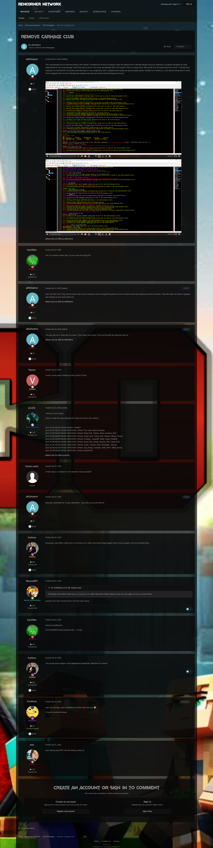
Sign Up (189, 4)
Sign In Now (147, 811)
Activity (39, 12)
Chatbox (116, 12)
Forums (21, 18)
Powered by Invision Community (106, 847)
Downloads (99, 12)
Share (167, 47)
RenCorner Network (39, 3)
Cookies (116, 841)
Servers (70, 12)
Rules (84, 12)
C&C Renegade (48, 48)
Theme (97, 841)
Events (31, 18)
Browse (25, 12)
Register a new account (66, 811)
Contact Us (106, 841)
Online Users (44, 18)
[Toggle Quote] (49, 588)
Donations (54, 12)
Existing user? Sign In (171, 4)
